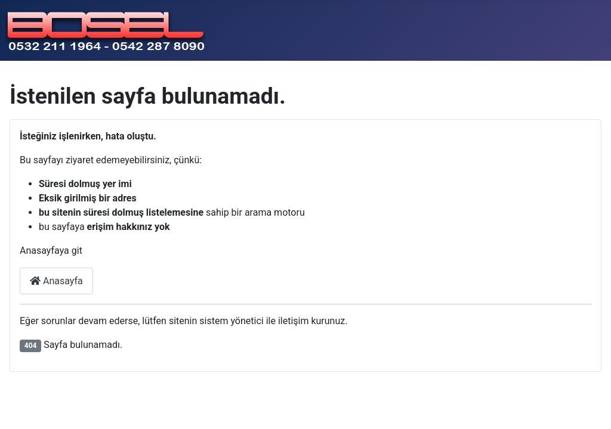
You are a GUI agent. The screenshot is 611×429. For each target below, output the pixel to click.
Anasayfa (56, 281)
